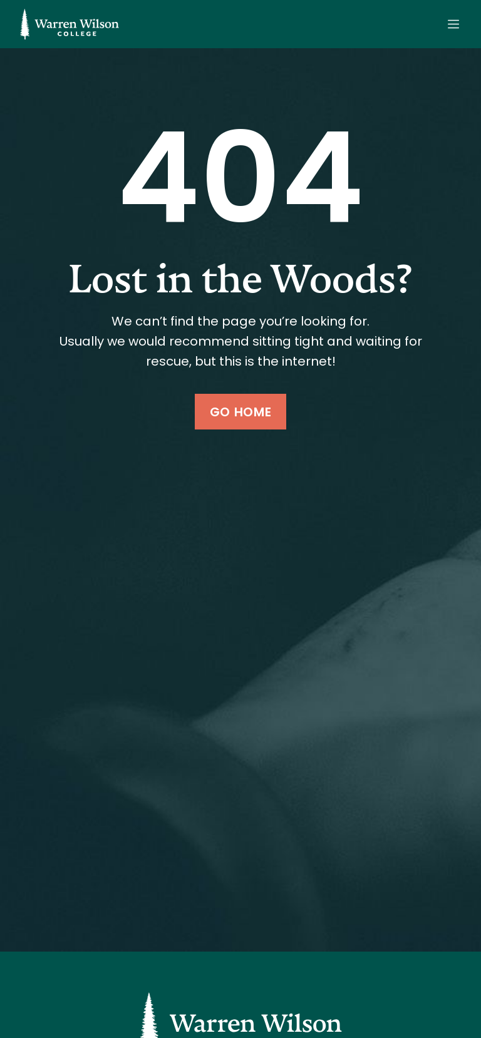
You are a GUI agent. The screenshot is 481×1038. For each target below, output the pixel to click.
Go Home (240, 412)
